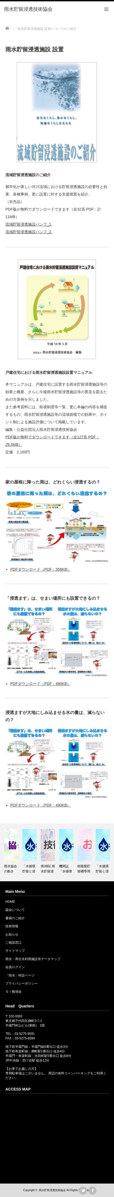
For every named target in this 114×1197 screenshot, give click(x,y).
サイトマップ (15, 951)
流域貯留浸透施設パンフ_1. (28, 224)
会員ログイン (15, 967)
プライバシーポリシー (21, 983)
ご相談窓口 (13, 942)
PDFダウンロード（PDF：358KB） (40, 569)
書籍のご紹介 (15, 918)
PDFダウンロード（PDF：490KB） (40, 683)
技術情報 (11, 926)
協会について (15, 910)
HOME (10, 902)
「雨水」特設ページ (19, 975)
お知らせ (11, 934)
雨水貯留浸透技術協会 (52, 1190)
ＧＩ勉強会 (13, 991)
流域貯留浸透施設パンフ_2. (28, 232)
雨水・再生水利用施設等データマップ (32, 959)
